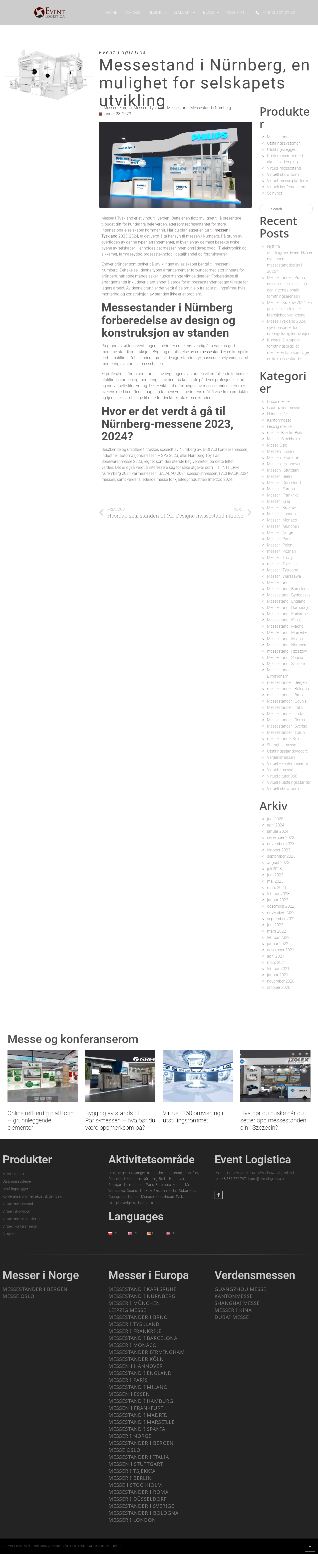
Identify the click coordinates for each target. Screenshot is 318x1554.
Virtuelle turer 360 (282, 776)
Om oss (132, 12)
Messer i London (281, 514)
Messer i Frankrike (283, 495)
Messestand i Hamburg (287, 607)
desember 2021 (280, 950)
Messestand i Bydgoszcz (289, 595)
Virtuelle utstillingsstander (289, 782)
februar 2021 (278, 968)
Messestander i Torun (286, 732)
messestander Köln (284, 738)
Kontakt (235, 12)
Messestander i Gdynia (287, 701)
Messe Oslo (277, 445)
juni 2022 (275, 925)
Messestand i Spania (285, 657)
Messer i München (283, 526)
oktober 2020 (278, 987)
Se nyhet (274, 193)
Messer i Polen (279, 545)
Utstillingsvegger (281, 149)
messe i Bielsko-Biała (285, 432)
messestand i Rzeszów (287, 651)
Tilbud (157, 12)
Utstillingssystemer (283, 143)
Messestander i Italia (285, 707)
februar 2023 (278, 893)
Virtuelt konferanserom (287, 187)
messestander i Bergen (287, 682)
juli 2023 (274, 868)
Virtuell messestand (284, 168)
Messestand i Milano (285, 638)
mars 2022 (276, 931)
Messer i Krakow (281, 507)
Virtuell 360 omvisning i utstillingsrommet (193, 1117)
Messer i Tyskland (149, 107)
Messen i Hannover (284, 464)
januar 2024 (277, 831)
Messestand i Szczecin (287, 663)
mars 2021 (276, 962)
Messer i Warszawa (284, 576)
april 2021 (275, 956)
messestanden (215, 385)
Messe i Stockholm (283, 439)
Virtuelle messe (280, 770)
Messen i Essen (280, 451)
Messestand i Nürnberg (210, 107)
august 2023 (278, 862)
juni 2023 (275, 875)
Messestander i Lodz (285, 713)
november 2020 (281, 981)
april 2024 (275, 825)
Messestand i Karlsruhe (287, 613)
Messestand (178, 107)
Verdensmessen (281, 757)
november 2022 (281, 912)
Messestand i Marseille (287, 632)
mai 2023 (275, 881)
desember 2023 (280, 837)
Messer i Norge (280, 532)
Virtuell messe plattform (287, 180)
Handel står (277, 414)
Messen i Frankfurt (283, 457)
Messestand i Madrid (285, 626)
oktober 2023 (278, 850)
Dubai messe (278, 401)
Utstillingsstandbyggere (287, 751)
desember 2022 (280, 906)
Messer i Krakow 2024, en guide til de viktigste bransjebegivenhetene (289, 308)
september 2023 (281, 856)
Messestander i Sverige (287, 726)
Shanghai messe (281, 745)
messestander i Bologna (288, 688)
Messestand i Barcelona (288, 588)
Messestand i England (286, 601)
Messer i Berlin (279, 476)
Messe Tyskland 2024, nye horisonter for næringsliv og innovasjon (289, 327)
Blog (211, 12)
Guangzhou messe (283, 407)
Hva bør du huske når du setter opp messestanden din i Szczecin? (273, 1120)
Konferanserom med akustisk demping (32, 1196)
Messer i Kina (278, 501)
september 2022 (281, 918)
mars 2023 (276, 887)
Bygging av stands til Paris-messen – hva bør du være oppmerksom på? (120, 1120)
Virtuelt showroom (283, 174)
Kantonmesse (279, 420)
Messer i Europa (118, 107)
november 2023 (281, 843)
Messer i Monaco (282, 520)
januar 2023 (277, 900)
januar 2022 (277, 943)
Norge (113, 1202)
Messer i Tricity (280, 557)
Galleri (184, 12)
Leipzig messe (279, 426)
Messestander (279, 137)
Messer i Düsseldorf (284, 482)
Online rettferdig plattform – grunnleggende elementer (40, 1120)
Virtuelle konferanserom (287, 763)
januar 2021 (277, 975)
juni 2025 (275, 818)
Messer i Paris (279, 538)
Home (111, 12)
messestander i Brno (285, 695)
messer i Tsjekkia (282, 563)
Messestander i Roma (286, 720)
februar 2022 (278, 937)
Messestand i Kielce (284, 620)
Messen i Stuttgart (283, 470)
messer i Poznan (281, 551)
